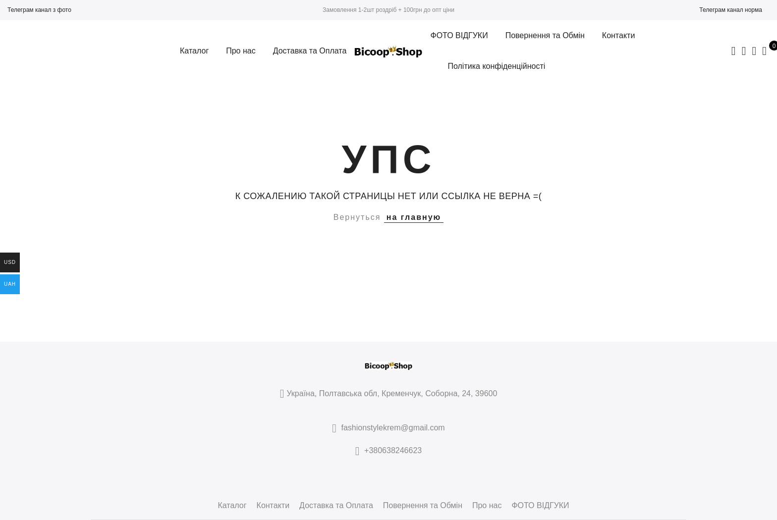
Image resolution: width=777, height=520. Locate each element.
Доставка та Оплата (310, 51)
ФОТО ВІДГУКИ (459, 35)
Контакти (618, 35)
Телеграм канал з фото (39, 9)
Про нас (240, 51)
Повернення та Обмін (545, 35)
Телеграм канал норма (730, 9)
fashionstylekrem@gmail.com (393, 427)
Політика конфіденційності (496, 66)
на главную (414, 217)
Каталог (194, 51)
